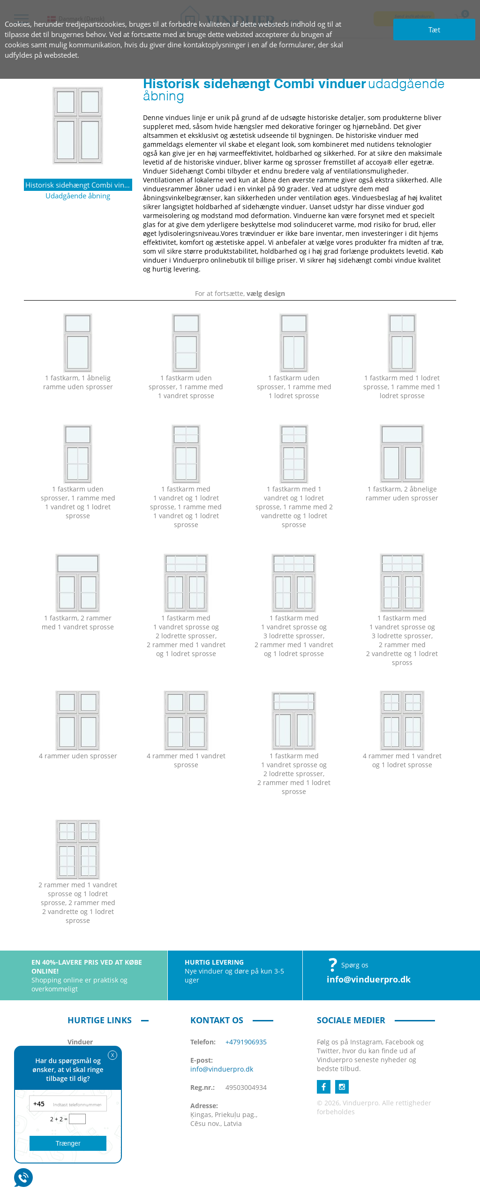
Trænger (67, 1143)
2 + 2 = (59, 1119)
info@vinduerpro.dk (369, 979)
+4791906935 (246, 1041)
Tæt (434, 29)
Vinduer (80, 1041)
